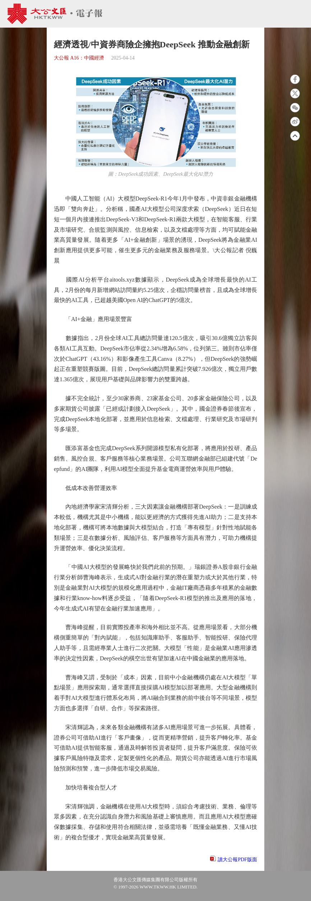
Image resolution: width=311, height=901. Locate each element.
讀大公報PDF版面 (237, 859)
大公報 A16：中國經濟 (79, 58)
